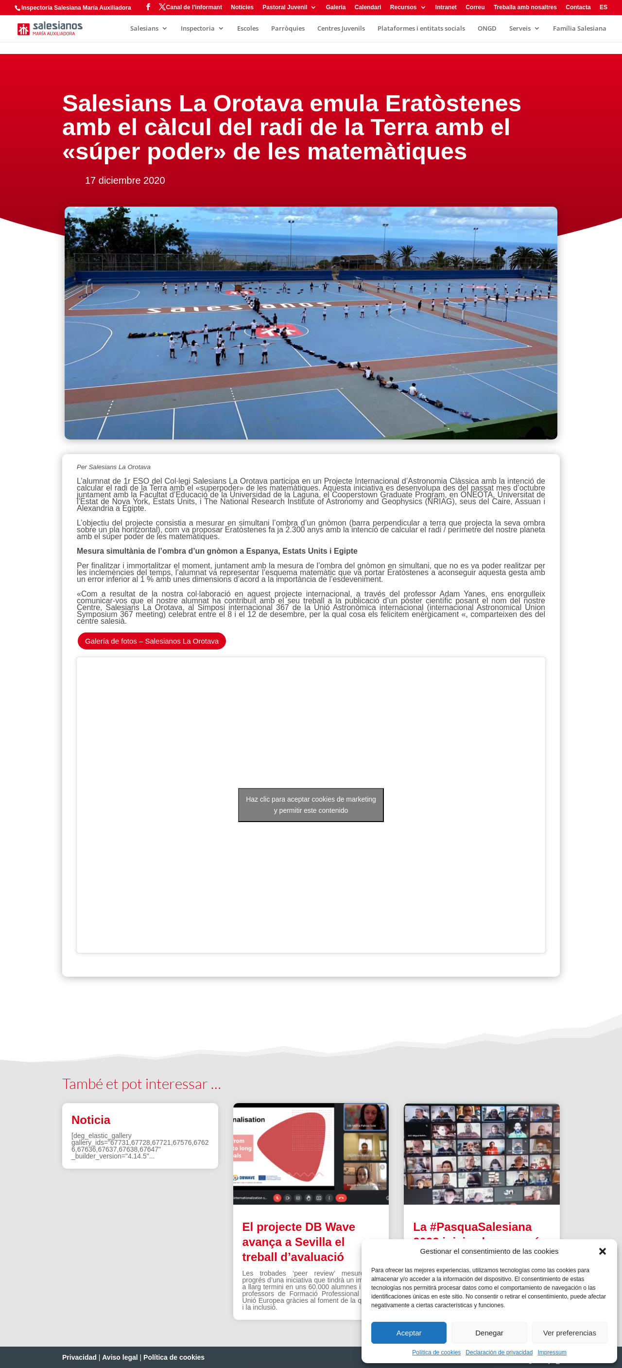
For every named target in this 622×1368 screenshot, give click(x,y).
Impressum (551, 1352)
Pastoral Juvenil (284, 7)
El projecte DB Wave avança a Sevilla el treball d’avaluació (299, 1241)
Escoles (248, 29)
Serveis (520, 29)
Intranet (446, 7)
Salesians (144, 29)
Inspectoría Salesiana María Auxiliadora (76, 7)
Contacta (578, 7)
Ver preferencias (569, 1333)
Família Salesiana (579, 29)
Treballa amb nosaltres (525, 7)
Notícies (242, 7)
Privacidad (79, 1357)
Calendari (368, 7)
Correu (475, 7)
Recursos (403, 7)
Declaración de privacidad (499, 1352)
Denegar (489, 1333)
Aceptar (409, 1333)
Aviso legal (120, 1357)
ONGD (487, 29)
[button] (602, 1251)
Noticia (90, 1119)
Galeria (336, 7)
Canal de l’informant (194, 7)
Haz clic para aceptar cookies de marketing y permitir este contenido (311, 804)
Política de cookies (436, 1352)
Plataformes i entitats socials (421, 29)
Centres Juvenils (341, 29)
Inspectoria (198, 29)
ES (603, 7)
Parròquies (288, 29)
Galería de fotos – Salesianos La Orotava (152, 641)
